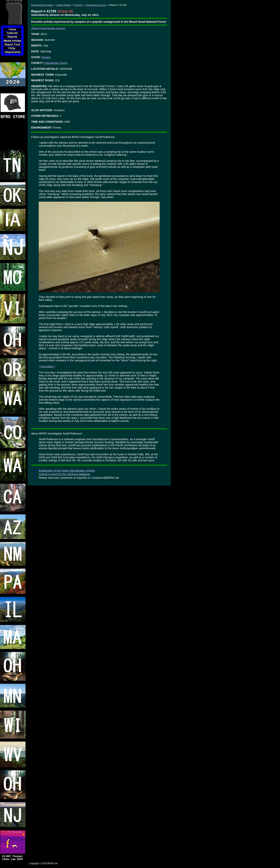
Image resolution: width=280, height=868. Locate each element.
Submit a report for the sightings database (64, 474)
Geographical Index (42, 5)
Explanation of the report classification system (67, 470)
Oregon (78, 5)
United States (63, 5)
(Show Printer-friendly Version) (48, 28)
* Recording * (47, 366)
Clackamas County (95, 5)
